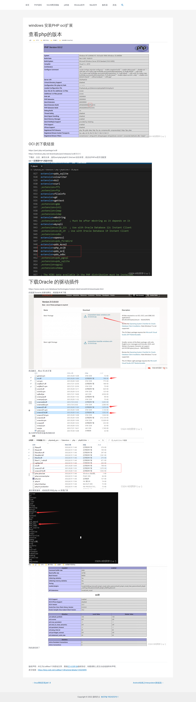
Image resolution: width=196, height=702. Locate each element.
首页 (27, 5)
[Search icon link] (112, 5)
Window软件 (73, 5)
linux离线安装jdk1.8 (42, 683)
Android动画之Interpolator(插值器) (147, 683)
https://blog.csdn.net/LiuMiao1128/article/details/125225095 (64, 670)
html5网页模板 (50, 5)
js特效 (62, 5)
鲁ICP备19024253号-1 (109, 697)
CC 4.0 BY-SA (73, 666)
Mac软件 (86, 5)
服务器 (97, 5)
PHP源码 (36, 5)
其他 (105, 5)
